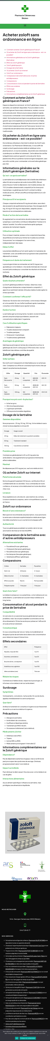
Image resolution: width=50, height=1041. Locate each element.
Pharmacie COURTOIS (32, 987)
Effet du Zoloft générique (15, 63)
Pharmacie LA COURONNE (32, 998)
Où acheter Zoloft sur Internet (17, 70)
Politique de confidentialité (27, 1038)
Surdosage (10, 89)
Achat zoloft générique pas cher (15, 1024)
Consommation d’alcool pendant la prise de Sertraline (25, 84)
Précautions (10, 91)
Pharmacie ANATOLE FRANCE (30, 971)
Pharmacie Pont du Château (29, 1008)
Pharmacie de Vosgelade (29, 982)
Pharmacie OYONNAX (35, 992)
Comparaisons (11, 81)
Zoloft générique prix (14, 65)
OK (17, 1038)
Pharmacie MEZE (33, 1013)
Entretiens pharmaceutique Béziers (16, 1026)
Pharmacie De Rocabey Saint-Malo (33, 956)
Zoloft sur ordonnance (14, 73)
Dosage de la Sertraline (14, 68)
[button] (25, 25)
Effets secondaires (13, 86)
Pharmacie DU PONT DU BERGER (28, 951)
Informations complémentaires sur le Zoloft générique (25, 94)
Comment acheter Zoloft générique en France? (23, 50)
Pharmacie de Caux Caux (36, 945)
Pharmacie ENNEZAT (38, 1018)
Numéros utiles (10, 1029)
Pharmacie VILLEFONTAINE (37, 940)
